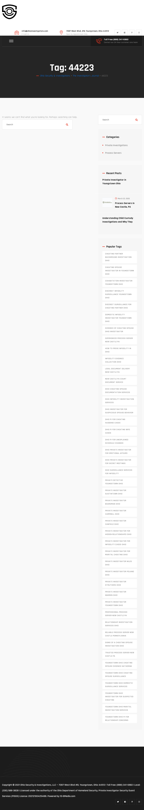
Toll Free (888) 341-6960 (116, 39)
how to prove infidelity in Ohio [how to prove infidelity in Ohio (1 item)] (118, 350)
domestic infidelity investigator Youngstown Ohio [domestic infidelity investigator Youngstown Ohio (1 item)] (118, 318)
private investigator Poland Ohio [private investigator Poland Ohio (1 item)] (119, 573)
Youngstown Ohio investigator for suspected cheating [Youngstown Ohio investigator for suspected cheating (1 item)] (119, 696)
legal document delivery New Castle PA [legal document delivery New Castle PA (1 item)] (117, 370)
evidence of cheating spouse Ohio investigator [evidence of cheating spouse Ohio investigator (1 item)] (119, 330)
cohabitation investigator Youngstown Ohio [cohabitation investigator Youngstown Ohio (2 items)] (118, 282)
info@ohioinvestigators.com (35, 31)
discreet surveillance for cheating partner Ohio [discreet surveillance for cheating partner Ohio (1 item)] (118, 306)
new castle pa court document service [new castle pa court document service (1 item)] (115, 381)
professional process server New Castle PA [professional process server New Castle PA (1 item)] (116, 614)
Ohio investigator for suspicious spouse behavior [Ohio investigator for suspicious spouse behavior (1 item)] (119, 411)
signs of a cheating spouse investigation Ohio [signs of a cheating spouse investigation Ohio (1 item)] (119, 644)
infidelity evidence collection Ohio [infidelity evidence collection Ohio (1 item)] (114, 360)
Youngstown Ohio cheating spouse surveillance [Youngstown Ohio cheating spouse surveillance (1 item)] (118, 675)
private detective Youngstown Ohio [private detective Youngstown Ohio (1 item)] (114, 482)
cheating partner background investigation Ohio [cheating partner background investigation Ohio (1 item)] (118, 257)
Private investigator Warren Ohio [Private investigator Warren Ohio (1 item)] (115, 593)
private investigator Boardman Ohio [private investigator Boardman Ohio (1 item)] (115, 502)
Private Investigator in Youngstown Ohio (114, 181)
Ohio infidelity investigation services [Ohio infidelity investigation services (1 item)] (119, 401)
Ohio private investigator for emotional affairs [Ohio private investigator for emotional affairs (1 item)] (118, 452)
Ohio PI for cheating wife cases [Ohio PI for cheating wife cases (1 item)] (117, 431)
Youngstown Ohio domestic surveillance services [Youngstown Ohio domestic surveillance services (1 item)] (119, 685)
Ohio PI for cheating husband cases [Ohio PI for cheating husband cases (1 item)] (115, 421)
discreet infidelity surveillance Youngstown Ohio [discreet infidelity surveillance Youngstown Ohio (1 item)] (118, 294)
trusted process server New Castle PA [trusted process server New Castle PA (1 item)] (119, 654)
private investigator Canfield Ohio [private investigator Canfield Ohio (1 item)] (115, 522)
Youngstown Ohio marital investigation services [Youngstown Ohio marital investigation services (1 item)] (118, 708)
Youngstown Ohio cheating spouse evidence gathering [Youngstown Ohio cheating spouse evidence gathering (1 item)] (118, 664)
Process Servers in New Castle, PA (124, 205)
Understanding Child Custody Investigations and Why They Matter (117, 221)
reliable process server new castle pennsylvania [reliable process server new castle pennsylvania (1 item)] (119, 634)
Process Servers (113, 153)
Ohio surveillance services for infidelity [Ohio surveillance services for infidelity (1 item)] (118, 472)
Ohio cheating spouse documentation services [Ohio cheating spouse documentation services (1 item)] (117, 391)
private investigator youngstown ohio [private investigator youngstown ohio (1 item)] (115, 604)
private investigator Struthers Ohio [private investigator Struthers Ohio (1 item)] (115, 583)
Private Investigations (116, 145)
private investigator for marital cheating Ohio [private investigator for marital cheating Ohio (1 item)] (117, 553)
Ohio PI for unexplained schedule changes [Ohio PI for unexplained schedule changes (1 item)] (116, 441)
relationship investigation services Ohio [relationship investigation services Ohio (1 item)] (118, 624)
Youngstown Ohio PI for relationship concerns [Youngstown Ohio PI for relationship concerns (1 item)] (117, 719)
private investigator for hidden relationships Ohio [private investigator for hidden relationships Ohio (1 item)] (118, 533)
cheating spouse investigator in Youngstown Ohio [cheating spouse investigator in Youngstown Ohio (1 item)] (119, 270)
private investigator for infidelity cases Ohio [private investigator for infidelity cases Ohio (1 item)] (117, 543)
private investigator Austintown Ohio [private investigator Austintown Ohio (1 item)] (115, 492)
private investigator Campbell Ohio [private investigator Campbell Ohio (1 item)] (115, 512)
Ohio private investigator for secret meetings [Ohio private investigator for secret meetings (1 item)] (118, 462)
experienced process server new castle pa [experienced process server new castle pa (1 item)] (119, 340)
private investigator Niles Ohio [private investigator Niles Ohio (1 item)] (118, 563)
